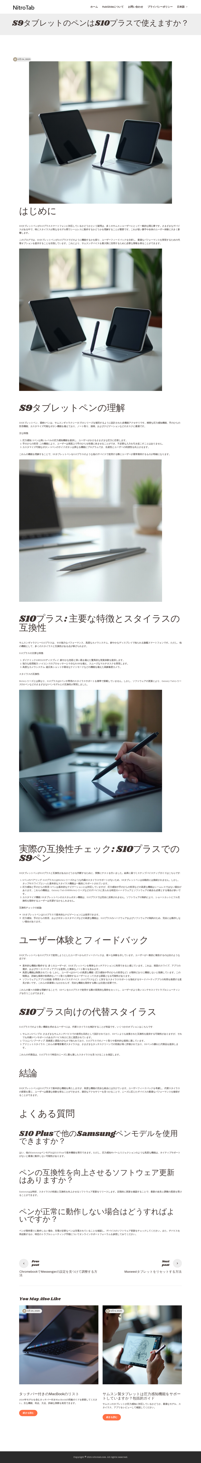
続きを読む (28, 1413)
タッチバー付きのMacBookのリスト (49, 1394)
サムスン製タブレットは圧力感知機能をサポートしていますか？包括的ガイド (142, 1396)
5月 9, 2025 (116, 1311)
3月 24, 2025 (33, 1311)
